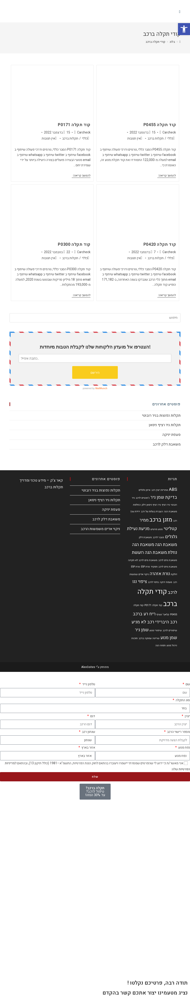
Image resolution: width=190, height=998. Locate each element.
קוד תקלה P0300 (74, 244)
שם (187, 684)
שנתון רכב (88, 731)
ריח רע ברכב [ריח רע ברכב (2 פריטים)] (144, 614)
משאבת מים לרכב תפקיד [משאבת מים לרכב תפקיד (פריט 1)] (164, 566)
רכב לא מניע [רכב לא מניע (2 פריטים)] (142, 622)
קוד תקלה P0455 (159, 125)
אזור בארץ (88, 747)
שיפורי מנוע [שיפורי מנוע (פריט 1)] (156, 630)
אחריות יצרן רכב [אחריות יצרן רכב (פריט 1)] (159, 490)
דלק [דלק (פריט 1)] (144, 505)
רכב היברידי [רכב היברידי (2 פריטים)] (166, 622)
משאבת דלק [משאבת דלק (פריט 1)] (145, 537)
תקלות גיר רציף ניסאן (165, 425)
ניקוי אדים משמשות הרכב (100, 529)
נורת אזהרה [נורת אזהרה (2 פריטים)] (160, 573)
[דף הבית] (180, 41)
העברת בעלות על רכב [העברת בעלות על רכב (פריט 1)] (152, 511)
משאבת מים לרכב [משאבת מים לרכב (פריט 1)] (167, 560)
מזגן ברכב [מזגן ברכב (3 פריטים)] (161, 520)
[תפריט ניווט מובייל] (180, 11)
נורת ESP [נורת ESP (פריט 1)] (145, 566)
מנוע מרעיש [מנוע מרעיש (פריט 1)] (156, 529)
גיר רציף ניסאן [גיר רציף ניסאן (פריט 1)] (153, 505)
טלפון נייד (88, 684)
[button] (184, 29)
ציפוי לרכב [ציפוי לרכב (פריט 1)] (153, 582)
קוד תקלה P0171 (74, 125)
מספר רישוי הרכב (178, 731)
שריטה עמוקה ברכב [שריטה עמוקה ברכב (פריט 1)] (149, 638)
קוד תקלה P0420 (159, 244)
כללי (170, 138)
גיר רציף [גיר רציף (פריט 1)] (166, 505)
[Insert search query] (95, 317)
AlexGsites (88, 667)
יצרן (187, 716)
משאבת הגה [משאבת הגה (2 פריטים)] (166, 544)
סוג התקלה (182, 700)
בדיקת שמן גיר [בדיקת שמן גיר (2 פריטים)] (163, 497)
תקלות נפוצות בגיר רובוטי (161, 415)
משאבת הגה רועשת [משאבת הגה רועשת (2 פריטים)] (149, 552)
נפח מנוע (184, 747)
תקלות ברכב (156, 138)
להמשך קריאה (166, 176)
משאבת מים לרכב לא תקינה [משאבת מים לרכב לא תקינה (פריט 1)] (142, 560)
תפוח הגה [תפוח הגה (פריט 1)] (160, 645)
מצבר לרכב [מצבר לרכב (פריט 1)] (158, 537)
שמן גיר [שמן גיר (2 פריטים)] (142, 630)
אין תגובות (134, 138)
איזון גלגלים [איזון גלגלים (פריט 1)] (144, 490)
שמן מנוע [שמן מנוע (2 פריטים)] (168, 637)
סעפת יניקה (171, 434)
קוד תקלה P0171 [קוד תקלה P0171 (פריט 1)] (153, 605)
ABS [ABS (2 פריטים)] (173, 489)
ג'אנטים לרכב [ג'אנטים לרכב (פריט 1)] (143, 498)
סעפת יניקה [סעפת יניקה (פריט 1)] (166, 582)
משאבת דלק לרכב (167, 444)
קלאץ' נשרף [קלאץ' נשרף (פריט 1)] (162, 614)
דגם (92, 716)
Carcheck (169, 132)
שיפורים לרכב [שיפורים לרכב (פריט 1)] (170, 630)
